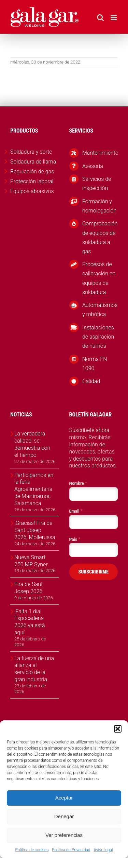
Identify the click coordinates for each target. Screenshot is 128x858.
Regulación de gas (32, 171)
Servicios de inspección (96, 183)
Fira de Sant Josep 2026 (28, 588)
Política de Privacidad (71, 849)
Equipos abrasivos (32, 191)
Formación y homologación (99, 206)
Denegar (64, 816)
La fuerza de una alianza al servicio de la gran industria (34, 669)
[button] (117, 728)
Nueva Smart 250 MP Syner (31, 561)
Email (76, 511)
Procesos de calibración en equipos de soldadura (98, 278)
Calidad (91, 381)
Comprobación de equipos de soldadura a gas (100, 237)
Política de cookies (31, 849)
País (75, 539)
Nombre (78, 483)
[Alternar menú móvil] (114, 17)
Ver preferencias (64, 835)
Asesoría (92, 166)
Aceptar (64, 798)
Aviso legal (103, 849)
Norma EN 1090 (94, 364)
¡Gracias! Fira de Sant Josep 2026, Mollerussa (34, 530)
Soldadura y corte (31, 152)
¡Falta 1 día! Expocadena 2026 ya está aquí (29, 622)
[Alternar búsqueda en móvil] (100, 17)
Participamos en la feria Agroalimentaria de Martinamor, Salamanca (33, 489)
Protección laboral (31, 181)
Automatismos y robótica (100, 310)
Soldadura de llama (33, 161)
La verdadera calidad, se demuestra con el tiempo (32, 444)
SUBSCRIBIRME (93, 571)
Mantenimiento (100, 153)
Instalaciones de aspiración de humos (98, 336)
